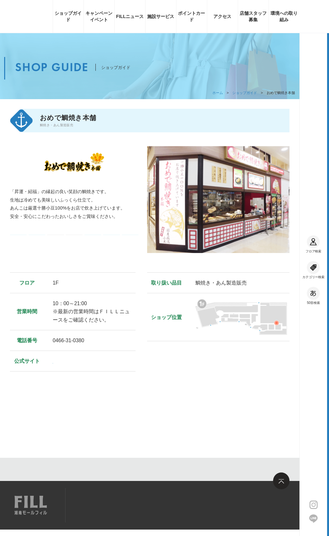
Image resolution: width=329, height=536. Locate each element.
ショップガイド (244, 93)
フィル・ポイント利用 (111, 239)
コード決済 (37, 239)
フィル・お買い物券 (130, 239)
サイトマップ (93, 504)
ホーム (217, 93)
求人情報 (129, 504)
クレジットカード (74, 239)
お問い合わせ (165, 504)
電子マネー (18, 239)
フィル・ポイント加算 (92, 239)
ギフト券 (55, 239)
